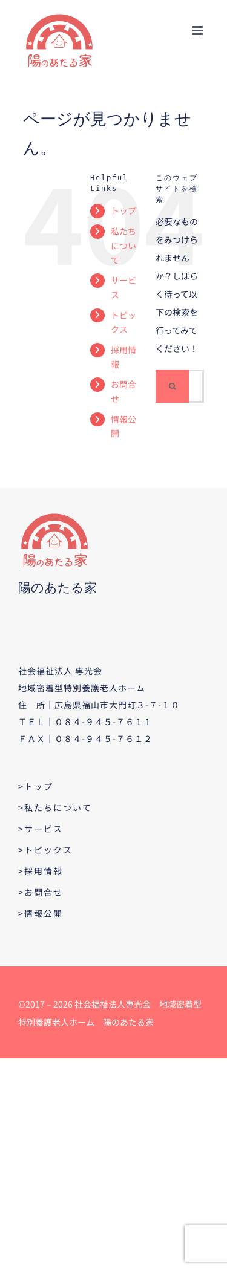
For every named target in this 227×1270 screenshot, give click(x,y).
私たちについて (123, 245)
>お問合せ (40, 892)
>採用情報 (40, 871)
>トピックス (45, 850)
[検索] (172, 386)
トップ (123, 210)
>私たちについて (55, 807)
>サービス (40, 828)
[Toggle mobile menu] (198, 30)
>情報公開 (40, 913)
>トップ (35, 786)
